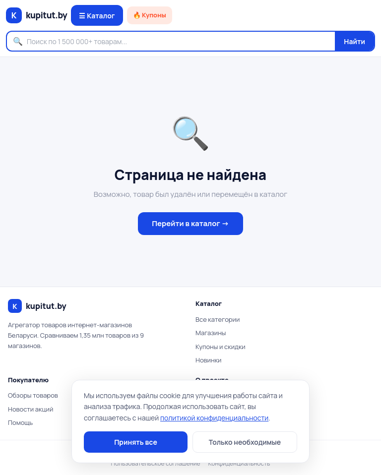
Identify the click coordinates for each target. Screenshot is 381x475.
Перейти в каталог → (190, 223)
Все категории (217, 319)
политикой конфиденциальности (214, 417)
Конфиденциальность (239, 463)
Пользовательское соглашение (155, 463)
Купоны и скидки (220, 346)
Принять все (135, 442)
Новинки (208, 360)
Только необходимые (245, 442)
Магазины (210, 332)
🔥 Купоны (149, 14)
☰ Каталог (97, 15)
